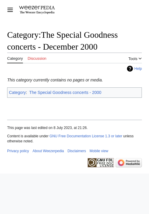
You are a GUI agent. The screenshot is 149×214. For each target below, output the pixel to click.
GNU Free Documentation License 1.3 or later (85, 136)
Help (138, 69)
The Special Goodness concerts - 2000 (65, 92)
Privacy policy (18, 151)
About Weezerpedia (48, 151)
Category (17, 92)
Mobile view (99, 151)
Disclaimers (77, 151)
